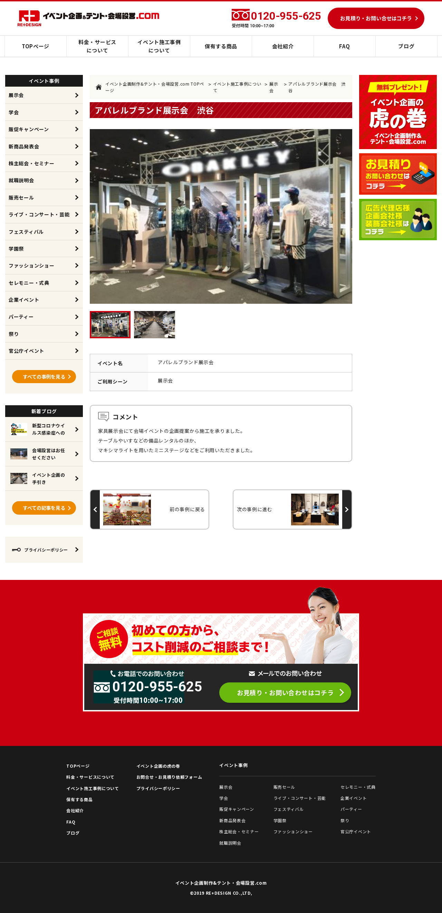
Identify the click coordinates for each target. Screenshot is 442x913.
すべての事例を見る (44, 376)
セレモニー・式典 (29, 282)
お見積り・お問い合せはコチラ (376, 18)
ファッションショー (31, 265)
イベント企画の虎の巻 (158, 766)
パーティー (21, 316)
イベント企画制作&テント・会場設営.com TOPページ (150, 87)
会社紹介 (283, 46)
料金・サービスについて (97, 46)
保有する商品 (221, 46)
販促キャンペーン (29, 129)
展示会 (273, 87)
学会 (14, 112)
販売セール (21, 197)
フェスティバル (26, 231)
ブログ (406, 46)
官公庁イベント (26, 350)
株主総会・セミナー (31, 163)
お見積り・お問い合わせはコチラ (285, 692)
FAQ (344, 46)
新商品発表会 (24, 146)
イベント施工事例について (159, 46)
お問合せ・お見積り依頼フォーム (169, 777)
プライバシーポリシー (40, 550)
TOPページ (35, 46)
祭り (14, 333)
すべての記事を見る (44, 507)
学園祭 (16, 248)
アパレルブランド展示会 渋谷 (316, 87)
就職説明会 (21, 180)
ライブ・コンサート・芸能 (39, 214)
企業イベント (24, 299)
